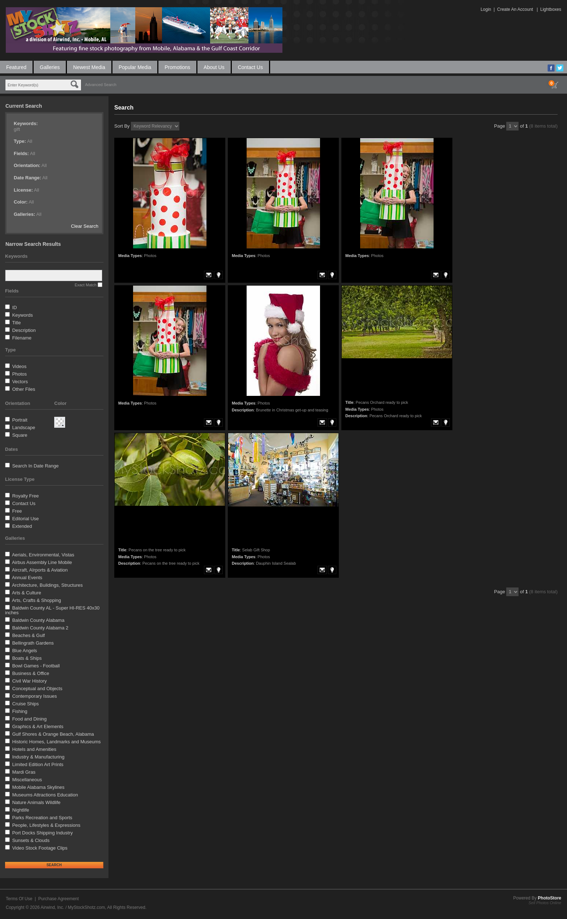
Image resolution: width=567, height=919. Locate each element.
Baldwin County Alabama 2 (40, 628)
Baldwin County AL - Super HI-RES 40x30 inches (52, 610)
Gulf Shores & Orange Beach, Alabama (53, 734)
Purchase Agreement (58, 898)
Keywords (22, 315)
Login (486, 9)
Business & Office (30, 673)
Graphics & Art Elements (38, 726)
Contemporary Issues (34, 696)
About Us (214, 67)
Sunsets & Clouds (31, 840)
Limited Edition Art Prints (38, 764)
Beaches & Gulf (28, 635)
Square (19, 435)
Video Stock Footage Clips (40, 848)
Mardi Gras (23, 772)
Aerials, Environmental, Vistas (43, 554)
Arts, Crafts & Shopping (36, 600)
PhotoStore (549, 898)
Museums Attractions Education (45, 795)
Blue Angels (24, 650)
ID (14, 307)
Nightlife (20, 810)
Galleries (50, 67)
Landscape (23, 427)
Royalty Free (25, 496)
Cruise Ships (25, 703)
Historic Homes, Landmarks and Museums (56, 741)
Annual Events (27, 577)
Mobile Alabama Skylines (38, 787)
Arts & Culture (26, 592)
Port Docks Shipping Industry (42, 832)
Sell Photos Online (545, 903)
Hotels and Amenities (34, 749)
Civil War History (29, 681)
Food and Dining (29, 719)
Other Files (23, 389)
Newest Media (89, 67)
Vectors (20, 381)
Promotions (177, 67)
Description (24, 330)
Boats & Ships (27, 658)
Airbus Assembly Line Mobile (42, 562)
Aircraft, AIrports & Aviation (40, 570)
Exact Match (85, 285)
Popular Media (135, 67)
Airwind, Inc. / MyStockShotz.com (72, 907)
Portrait (19, 420)
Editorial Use (25, 518)
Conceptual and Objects (37, 688)
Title (16, 322)
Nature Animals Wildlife (36, 802)
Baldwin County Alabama (38, 620)
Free (17, 511)
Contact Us (250, 67)
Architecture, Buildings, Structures (47, 585)
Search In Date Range (35, 466)
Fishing (19, 711)
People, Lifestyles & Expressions (46, 825)
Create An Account (515, 9)
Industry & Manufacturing (38, 757)
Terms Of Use (19, 898)
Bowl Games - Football (36, 665)
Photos (19, 374)
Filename (21, 338)
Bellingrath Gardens (33, 643)
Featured (16, 67)
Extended (22, 526)
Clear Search (84, 226)
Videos (19, 366)
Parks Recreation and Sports (42, 817)
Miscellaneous (27, 779)
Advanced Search (100, 84)
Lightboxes (550, 9)
